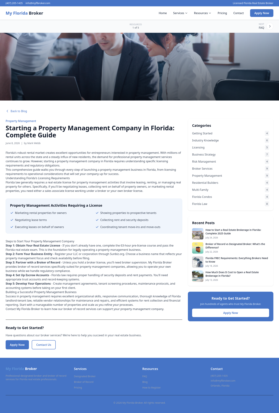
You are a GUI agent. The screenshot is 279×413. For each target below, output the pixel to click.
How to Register (151, 387)
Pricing (222, 13)
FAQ (144, 376)
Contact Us (43, 345)
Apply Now (261, 13)
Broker (24, 13)
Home (163, 13)
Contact (238, 13)
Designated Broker (85, 376)
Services (180, 13)
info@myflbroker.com (38, 3)
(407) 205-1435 (14, 3)
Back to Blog (16, 111)
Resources (202, 13)
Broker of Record (84, 382)
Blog (145, 382)
